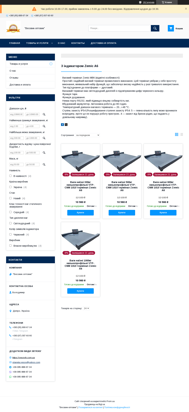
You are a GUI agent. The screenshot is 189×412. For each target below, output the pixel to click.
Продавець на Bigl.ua (94, 404)
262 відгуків (148, 2)
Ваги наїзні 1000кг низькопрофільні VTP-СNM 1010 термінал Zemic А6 (80, 264)
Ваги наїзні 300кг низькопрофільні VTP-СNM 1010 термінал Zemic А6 (80, 186)
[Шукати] (155, 28)
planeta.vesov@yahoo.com (26, 362)
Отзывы (13, 77)
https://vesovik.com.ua (23, 357)
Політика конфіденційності (117, 407)
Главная (14, 43)
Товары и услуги (37, 43)
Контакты (78, 43)
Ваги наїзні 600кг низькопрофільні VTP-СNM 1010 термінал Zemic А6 (163, 186)
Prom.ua (111, 401)
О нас (61, 43)
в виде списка (181, 135)
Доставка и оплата (103, 43)
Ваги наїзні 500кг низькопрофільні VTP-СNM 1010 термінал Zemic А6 (122, 186)
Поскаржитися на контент (90, 407)
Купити (80, 212)
